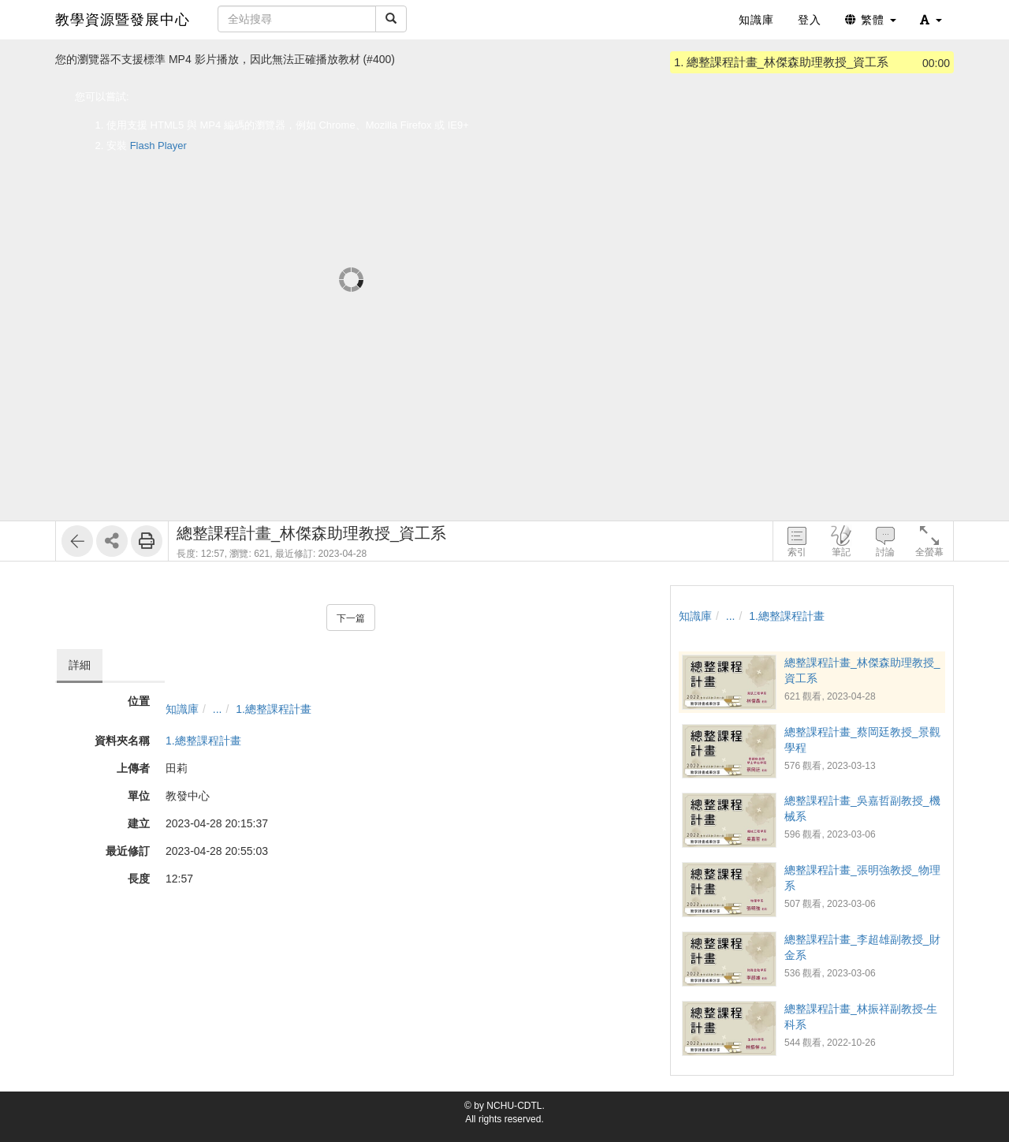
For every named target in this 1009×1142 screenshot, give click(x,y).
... (217, 709)
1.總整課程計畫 (273, 709)
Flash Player (158, 145)
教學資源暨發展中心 (122, 20)
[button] (931, 19)
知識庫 (182, 709)
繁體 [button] (870, 19)
